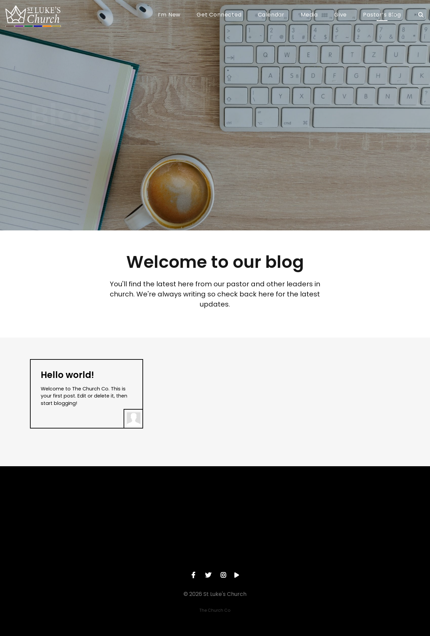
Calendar (271, 15)
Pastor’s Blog (382, 15)
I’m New (169, 15)
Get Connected (219, 15)
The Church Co (214, 610)
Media (309, 15)
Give (340, 15)
